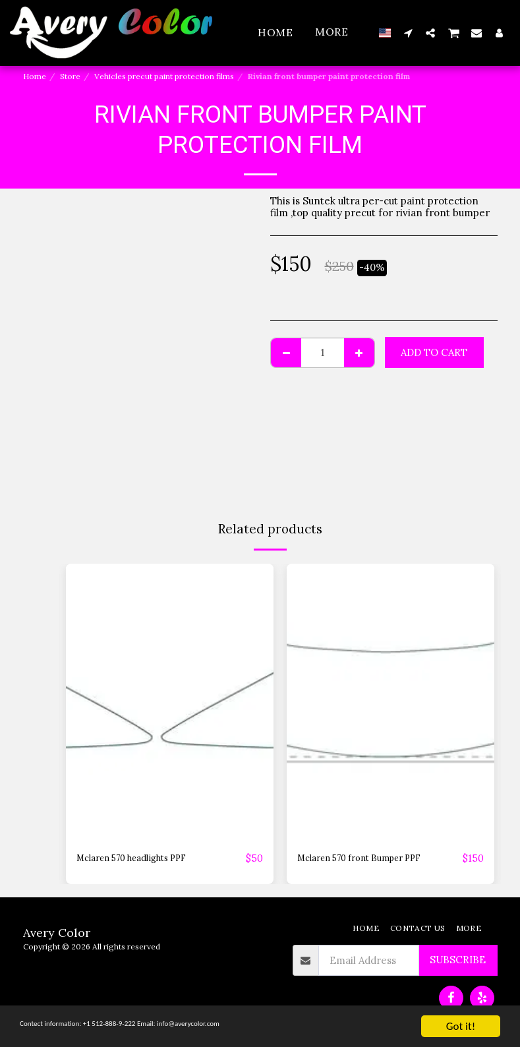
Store (70, 76)
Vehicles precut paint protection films (164, 76)
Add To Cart (434, 352)
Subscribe (458, 960)
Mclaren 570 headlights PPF (142, 858)
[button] (408, 32)
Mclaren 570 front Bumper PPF (371, 858)
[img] (170, 702)
